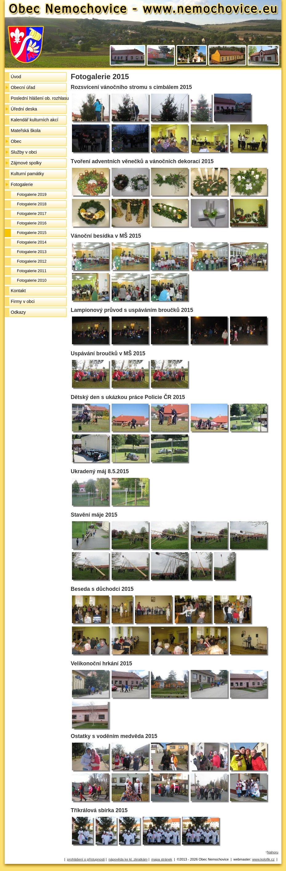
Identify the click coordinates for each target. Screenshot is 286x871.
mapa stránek (161, 859)
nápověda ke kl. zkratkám (128, 859)
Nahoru (272, 852)
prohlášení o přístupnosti (86, 859)
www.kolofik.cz (263, 859)
